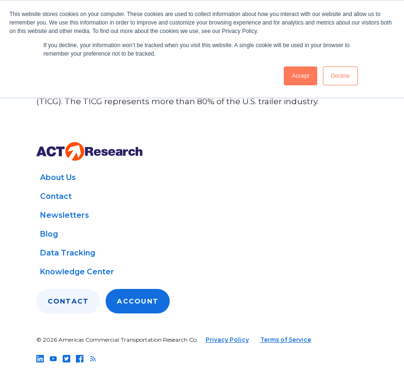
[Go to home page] (89, 151)
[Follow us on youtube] (53, 358)
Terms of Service (285, 339)
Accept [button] (300, 76)
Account (137, 301)
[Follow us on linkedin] (40, 358)
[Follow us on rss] (93, 358)
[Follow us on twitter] (66, 358)
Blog (49, 234)
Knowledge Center (77, 271)
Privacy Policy (227, 339)
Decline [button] (340, 76)
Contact (56, 196)
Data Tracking (67, 252)
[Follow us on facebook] (79, 358)
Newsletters (64, 215)
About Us (58, 177)
